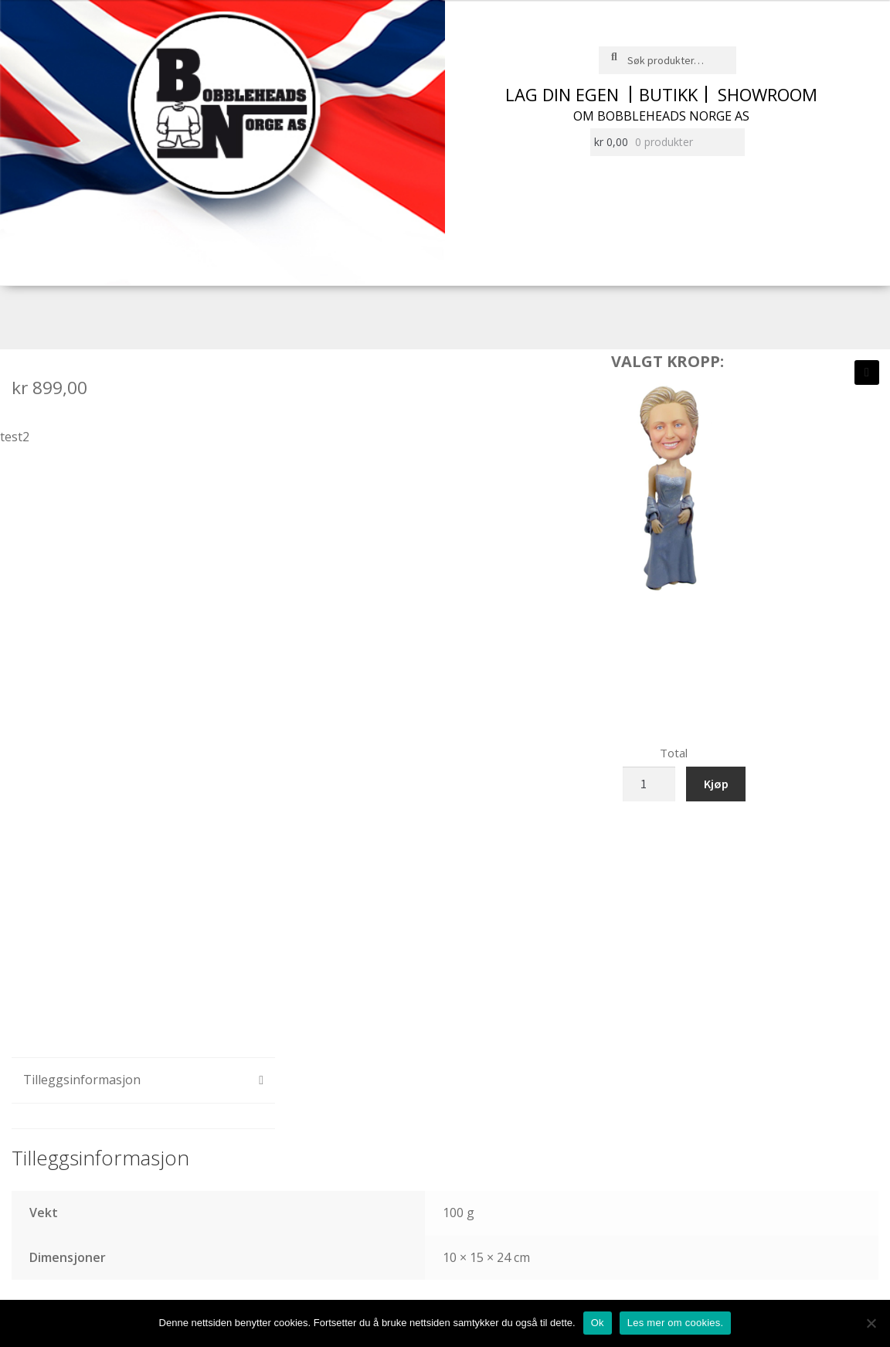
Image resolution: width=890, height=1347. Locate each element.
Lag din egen (562, 94)
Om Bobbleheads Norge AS (661, 115)
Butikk (668, 94)
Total (674, 752)
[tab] (143, 1081)
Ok (597, 1322)
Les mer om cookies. (675, 1322)
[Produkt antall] (649, 784)
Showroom (767, 94)
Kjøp (716, 783)
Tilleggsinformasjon (82, 1079)
